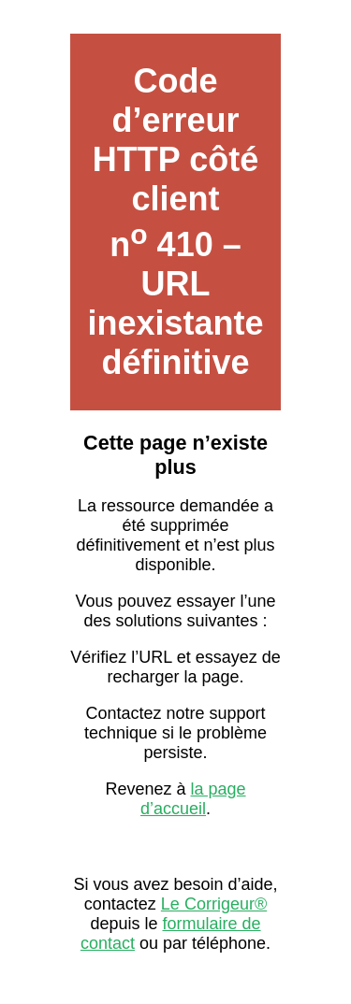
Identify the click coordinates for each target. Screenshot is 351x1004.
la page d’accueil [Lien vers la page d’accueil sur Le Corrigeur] (193, 799)
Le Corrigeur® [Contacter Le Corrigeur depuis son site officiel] (214, 904)
